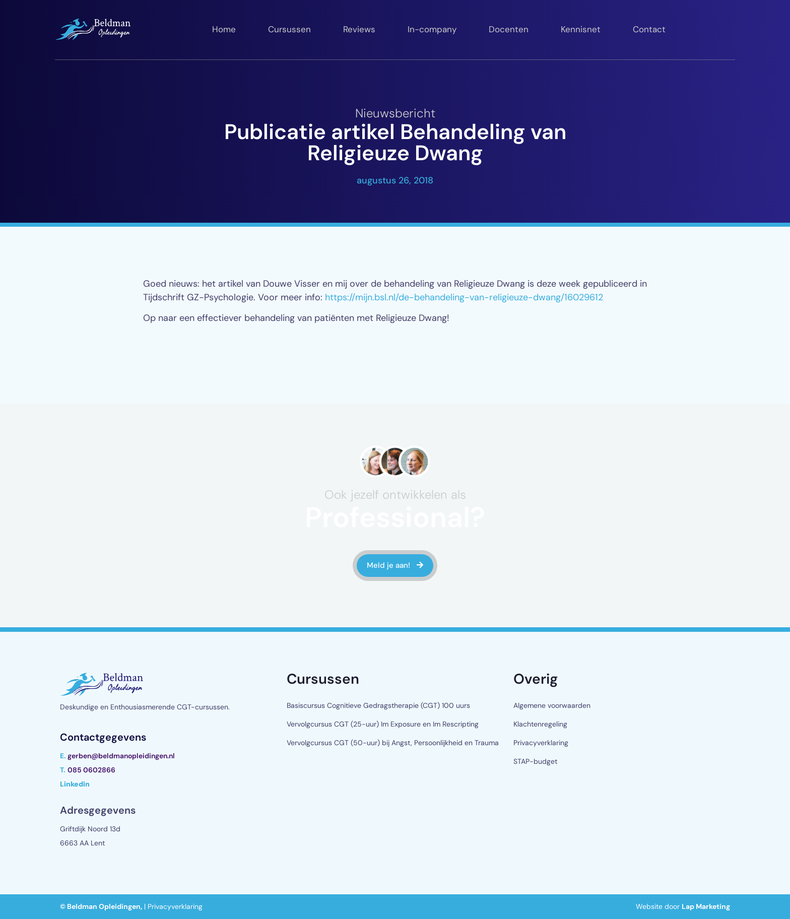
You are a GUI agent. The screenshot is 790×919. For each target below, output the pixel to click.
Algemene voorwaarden (551, 705)
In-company (432, 29)
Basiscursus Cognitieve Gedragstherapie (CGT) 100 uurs (378, 705)
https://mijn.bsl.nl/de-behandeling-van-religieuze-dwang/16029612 (464, 297)
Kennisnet (581, 29)
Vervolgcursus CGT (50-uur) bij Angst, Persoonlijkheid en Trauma (393, 742)
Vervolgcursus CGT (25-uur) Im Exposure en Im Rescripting (383, 724)
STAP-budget (535, 761)
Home (224, 29)
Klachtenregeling (540, 724)
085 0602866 (91, 769)
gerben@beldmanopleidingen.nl (121, 755)
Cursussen (289, 29)
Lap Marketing (706, 906)
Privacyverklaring (540, 742)
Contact (649, 29)
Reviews (359, 29)
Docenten (509, 29)
